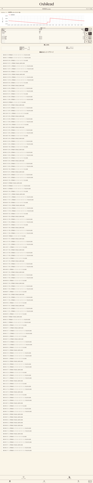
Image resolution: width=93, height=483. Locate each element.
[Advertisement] (37, 471)
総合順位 (90, 37)
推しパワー (90, 33)
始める (90, 481)
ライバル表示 (90, 29)
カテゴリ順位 (90, 42)
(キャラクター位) (16, 12)
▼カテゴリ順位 (89, 8)
